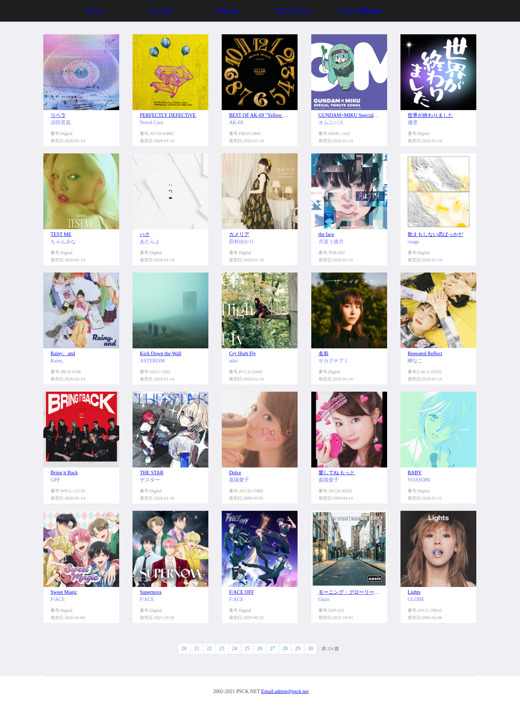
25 (247, 648)
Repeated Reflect (425, 353)
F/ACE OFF (241, 592)
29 (297, 648)
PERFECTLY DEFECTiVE (168, 115)
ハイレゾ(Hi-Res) (359, 11)
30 (310, 648)
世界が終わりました (430, 115)
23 (222, 648)
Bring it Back (64, 472)
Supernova (150, 592)
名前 (323, 353)
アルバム (226, 11)
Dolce (235, 472)
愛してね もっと (336, 472)
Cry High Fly (242, 353)
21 (196, 648)
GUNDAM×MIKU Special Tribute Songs (360, 115)
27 (272, 648)
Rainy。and (63, 353)
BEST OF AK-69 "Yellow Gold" (262, 115)
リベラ (58, 115)
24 (234, 648)
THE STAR (151, 472)
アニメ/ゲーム (293, 11)
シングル (160, 11)
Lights (414, 592)
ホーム (94, 11)
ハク (145, 234)
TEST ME (61, 234)
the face (326, 234)
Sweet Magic (64, 592)
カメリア (239, 234)
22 (209, 648)
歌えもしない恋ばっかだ (435, 234)
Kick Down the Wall (160, 353)
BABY (415, 472)
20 (184, 648)
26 (260, 648)
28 (285, 648)
